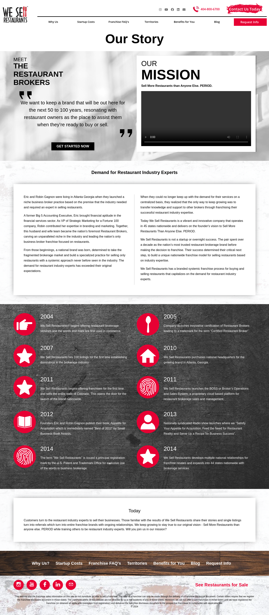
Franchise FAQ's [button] (119, 22)
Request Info (249, 22)
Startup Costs (68, 563)
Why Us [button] (53, 22)
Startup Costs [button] (86, 22)
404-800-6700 (210, 9)
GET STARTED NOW (73, 146)
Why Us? (40, 563)
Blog (195, 563)
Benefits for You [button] (184, 22)
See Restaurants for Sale (221, 584)
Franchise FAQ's (105, 563)
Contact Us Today (244, 9)
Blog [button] (217, 22)
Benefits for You (169, 563)
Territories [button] (151, 22)
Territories (137, 563)
